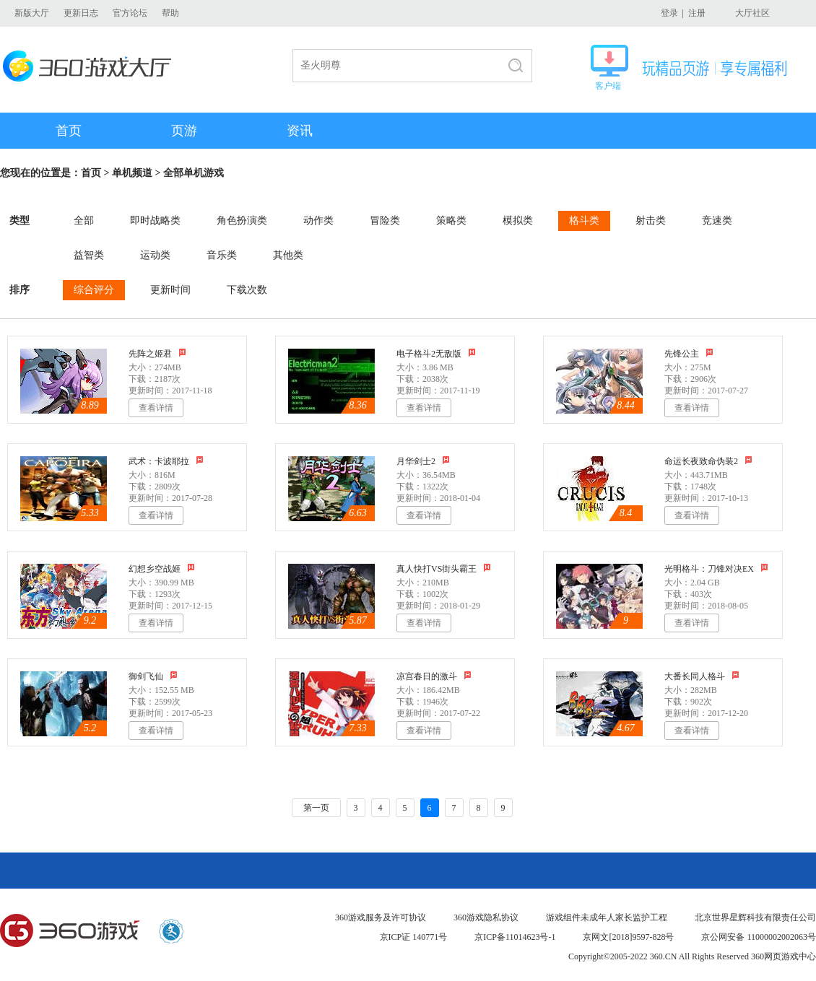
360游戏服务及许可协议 (380, 917)
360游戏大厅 (91, 66)
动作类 (318, 220)
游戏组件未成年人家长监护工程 (606, 917)
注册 (697, 13)
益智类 (89, 255)
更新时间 (170, 289)
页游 (184, 130)
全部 (84, 220)
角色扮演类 (242, 220)
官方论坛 (130, 13)
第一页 (316, 808)
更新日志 (81, 13)
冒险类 (385, 220)
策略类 (451, 220)
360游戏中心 (70, 931)
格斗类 (584, 220)
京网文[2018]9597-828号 (628, 937)
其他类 (288, 255)
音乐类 (222, 255)
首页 (69, 130)
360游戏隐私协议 (485, 917)
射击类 (650, 220)
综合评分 (94, 289)
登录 (669, 13)
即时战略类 (155, 220)
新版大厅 (31, 13)
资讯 (300, 130)
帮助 (170, 13)
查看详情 (156, 408)
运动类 (155, 255)
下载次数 (247, 289)
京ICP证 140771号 (414, 937)
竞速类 (717, 220)
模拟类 (518, 220)
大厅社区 (752, 13)
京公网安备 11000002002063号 (758, 937)
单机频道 (132, 172)
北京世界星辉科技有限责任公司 (755, 917)
